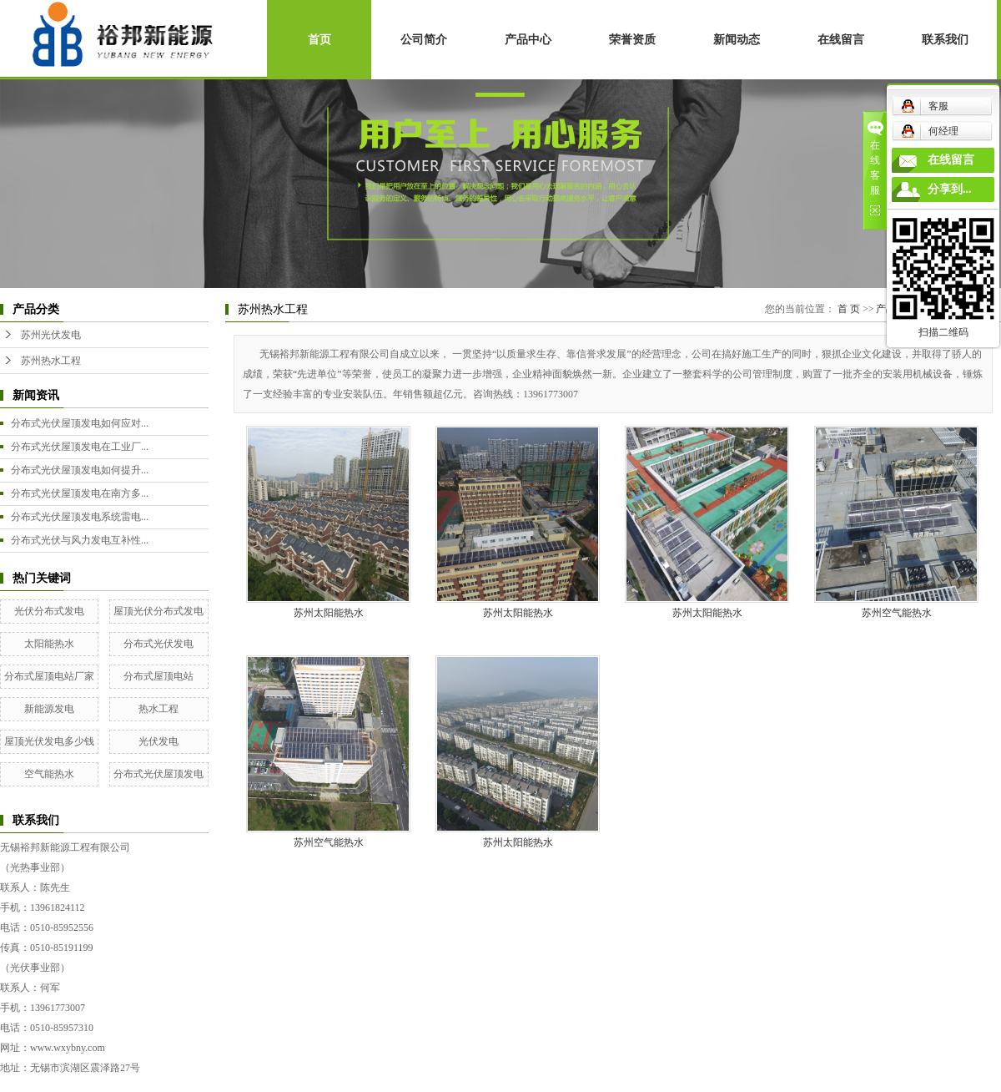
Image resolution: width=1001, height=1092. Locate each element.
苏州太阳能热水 (329, 613)
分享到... (950, 189)
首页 (319, 39)
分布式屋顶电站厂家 (49, 676)
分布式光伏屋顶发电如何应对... (79, 423)
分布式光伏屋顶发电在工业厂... (79, 446)
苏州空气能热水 (897, 613)
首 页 (849, 309)
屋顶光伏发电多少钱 (49, 741)
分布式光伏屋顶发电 (158, 774)
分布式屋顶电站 (158, 676)
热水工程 (158, 709)
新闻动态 (736, 39)
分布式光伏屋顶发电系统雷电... (79, 517)
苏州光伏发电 (51, 335)
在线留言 (840, 39)
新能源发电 (49, 709)
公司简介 (423, 39)
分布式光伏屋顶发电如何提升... (79, 470)
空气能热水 (49, 774)
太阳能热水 (49, 644)
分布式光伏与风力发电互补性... (79, 540)
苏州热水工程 (51, 361)
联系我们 (945, 39)
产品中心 (528, 39)
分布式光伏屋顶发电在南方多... (79, 493)
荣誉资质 (632, 39)
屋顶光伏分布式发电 (158, 611)
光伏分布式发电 (49, 611)
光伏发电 (158, 741)
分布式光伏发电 (158, 644)
